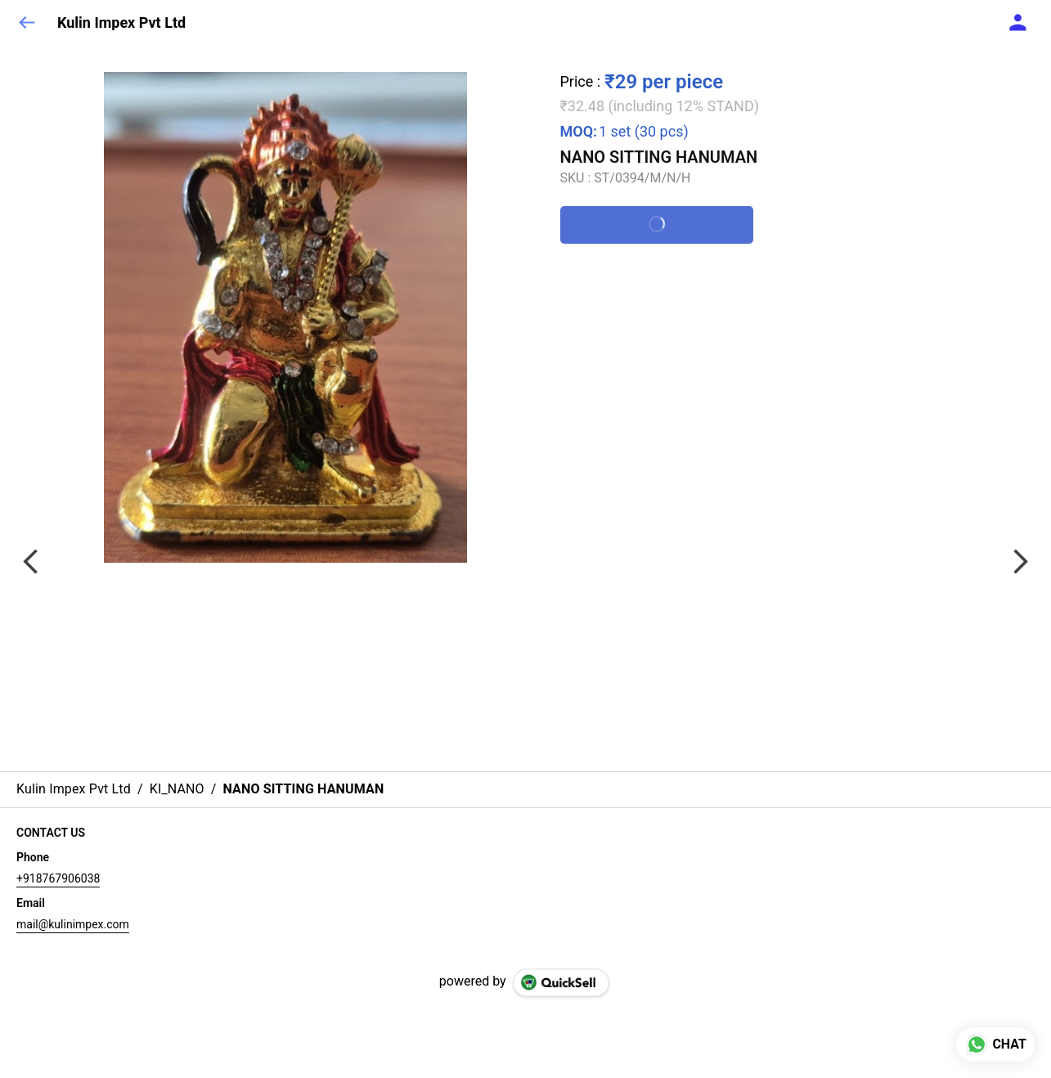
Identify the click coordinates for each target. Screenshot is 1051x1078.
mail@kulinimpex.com (72, 924)
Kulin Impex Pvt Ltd (121, 23)
